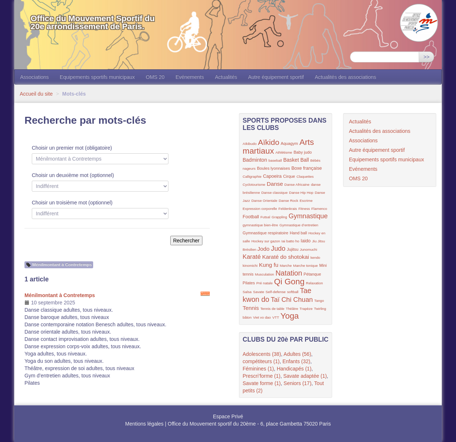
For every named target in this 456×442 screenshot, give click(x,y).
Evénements (189, 77)
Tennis (251, 308)
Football (251, 216)
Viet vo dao (262, 317)
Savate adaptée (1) (305, 376)
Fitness (304, 209)
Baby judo (302, 152)
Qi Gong (289, 281)
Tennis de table (272, 309)
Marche (286, 266)
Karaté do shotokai (285, 257)
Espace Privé (228, 416)
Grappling (279, 217)
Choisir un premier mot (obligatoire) (72, 148)
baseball (275, 160)
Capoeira (272, 176)
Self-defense (276, 292)
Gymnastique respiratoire (265, 233)
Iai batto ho (290, 241)
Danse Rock (288, 201)
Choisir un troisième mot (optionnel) (72, 202)
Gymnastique (308, 216)
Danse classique (274, 193)
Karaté (252, 256)
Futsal (265, 217)
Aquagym (289, 143)
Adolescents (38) (262, 354)
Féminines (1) (258, 369)
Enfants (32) (296, 361)
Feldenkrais (287, 209)
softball (293, 292)
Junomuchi (308, 249)
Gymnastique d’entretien (299, 225)
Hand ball (298, 233)
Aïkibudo (249, 144)
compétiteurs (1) (261, 361)
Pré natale (264, 283)
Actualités (226, 77)
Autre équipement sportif (276, 77)
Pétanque (312, 274)
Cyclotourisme (254, 184)
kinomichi (250, 266)
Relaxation (314, 283)
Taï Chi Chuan (292, 299)
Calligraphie (252, 176)
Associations (34, 77)
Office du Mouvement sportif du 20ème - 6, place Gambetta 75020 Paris (249, 424)
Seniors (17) (297, 383)
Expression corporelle (260, 209)
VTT (275, 317)
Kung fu (268, 265)
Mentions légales (144, 424)
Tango (319, 301)
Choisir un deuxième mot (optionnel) (73, 175)
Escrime (306, 201)
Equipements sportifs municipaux (97, 77)
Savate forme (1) (262, 383)
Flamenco (319, 209)
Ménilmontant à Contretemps (59, 295)
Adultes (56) (297, 354)
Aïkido (268, 142)
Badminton (255, 160)
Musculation (264, 274)
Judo (278, 248)
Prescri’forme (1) (261, 376)
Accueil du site (36, 94)
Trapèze (306, 309)
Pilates (249, 283)
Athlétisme (284, 152)
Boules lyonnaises (273, 168)
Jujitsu (293, 249)
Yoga (290, 315)
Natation (289, 273)
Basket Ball (296, 160)
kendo (315, 257)
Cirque (289, 176)
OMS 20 (155, 77)
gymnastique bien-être (260, 225)
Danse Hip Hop (301, 193)
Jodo (263, 249)
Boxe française (306, 168)
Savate (258, 292)
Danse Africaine (296, 184)
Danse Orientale (264, 201)
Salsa (247, 292)
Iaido (306, 240)
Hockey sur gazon (265, 241)
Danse (275, 184)
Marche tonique (305, 266)
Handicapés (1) (294, 369)
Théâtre (292, 309)
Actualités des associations (345, 77)
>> (426, 57)
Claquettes (305, 176)
